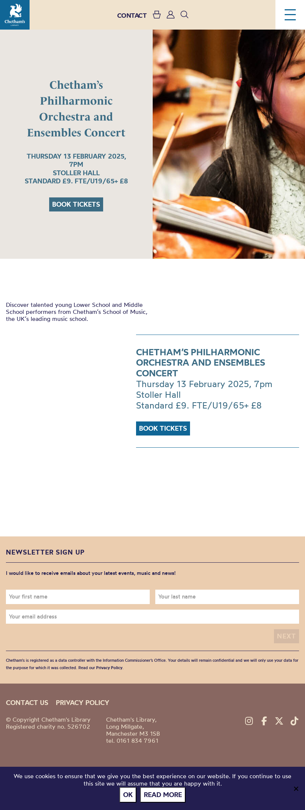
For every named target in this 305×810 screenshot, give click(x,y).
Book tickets (76, 204)
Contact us (27, 702)
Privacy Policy (109, 667)
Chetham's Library (15, 15)
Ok (128, 794)
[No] (295, 788)
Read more (163, 794)
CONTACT (132, 15)
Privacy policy (82, 702)
